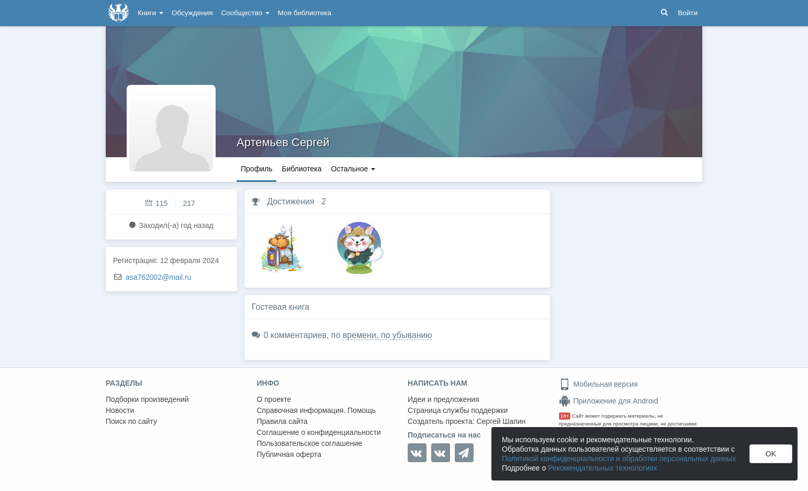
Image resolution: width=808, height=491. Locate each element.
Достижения (290, 201)
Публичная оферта (289, 454)
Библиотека (301, 169)
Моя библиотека (304, 13)
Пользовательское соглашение (310, 443)
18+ (564, 416)
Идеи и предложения (443, 399)
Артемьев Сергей (283, 142)
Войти (688, 13)
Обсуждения (192, 13)
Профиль (256, 169)
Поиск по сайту (131, 421)
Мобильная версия (598, 384)
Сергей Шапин (500, 421)
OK (771, 454)
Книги (150, 13)
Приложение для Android (608, 401)
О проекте (274, 399)
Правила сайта (282, 421)
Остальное (353, 169)
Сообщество (245, 13)
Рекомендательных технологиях (602, 468)
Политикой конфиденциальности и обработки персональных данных (619, 458)
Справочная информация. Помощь (316, 410)
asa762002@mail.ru (159, 277)
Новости (120, 410)
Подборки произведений (147, 399)
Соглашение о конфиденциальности (319, 432)
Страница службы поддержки (458, 410)
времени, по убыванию (387, 335)
